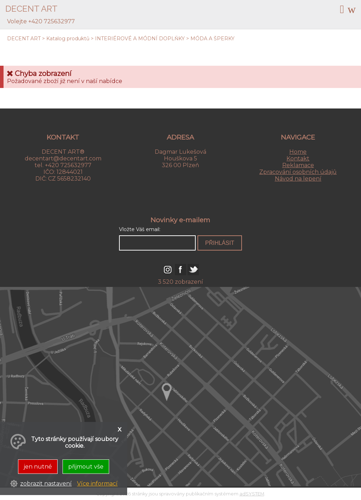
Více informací (97, 483)
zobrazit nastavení (46, 483)
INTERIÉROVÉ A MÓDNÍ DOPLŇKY (140, 38)
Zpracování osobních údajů (298, 172)
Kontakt (297, 158)
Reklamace (298, 165)
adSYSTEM (251, 493)
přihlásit (220, 243)
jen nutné (38, 466)
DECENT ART (24, 38)
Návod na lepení (298, 178)
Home (298, 151)
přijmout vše (85, 466)
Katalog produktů (67, 38)
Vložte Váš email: (139, 229)
